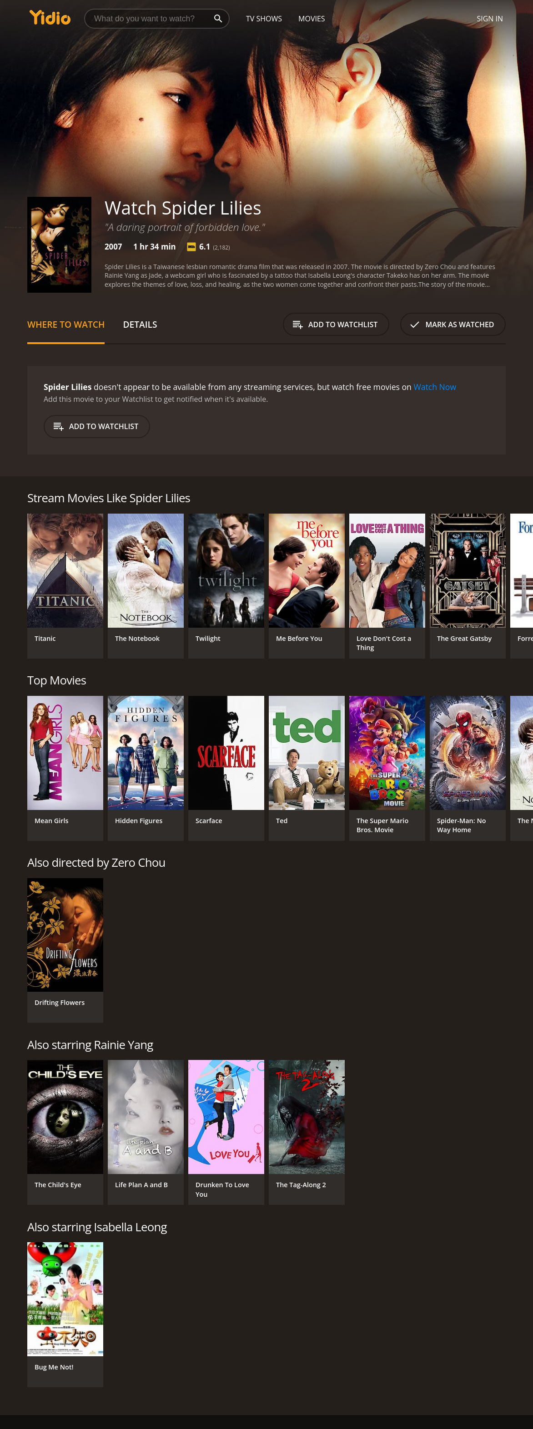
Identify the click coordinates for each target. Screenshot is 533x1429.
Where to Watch (66, 324)
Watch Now (434, 386)
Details (140, 324)
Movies (311, 19)
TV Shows (264, 19)
